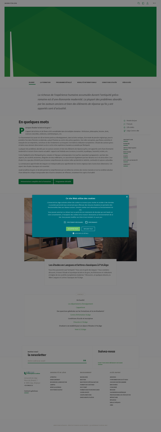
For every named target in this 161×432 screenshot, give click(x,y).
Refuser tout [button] (88, 229)
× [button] (127, 197)
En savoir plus (98, 217)
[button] (80, 216)
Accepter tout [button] (73, 229)
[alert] (80, 216)
